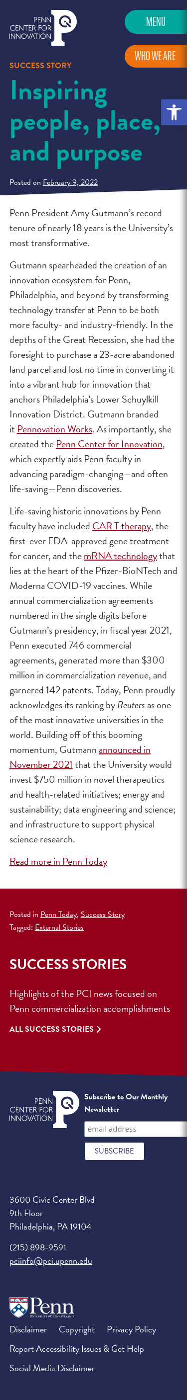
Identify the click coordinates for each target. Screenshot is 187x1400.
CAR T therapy (121, 525)
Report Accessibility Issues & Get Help (76, 1348)
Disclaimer (28, 1329)
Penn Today (58, 914)
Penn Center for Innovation (43, 28)
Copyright (77, 1329)
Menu (156, 21)
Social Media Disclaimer (52, 1368)
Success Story (103, 914)
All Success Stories (51, 1029)
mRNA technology (120, 555)
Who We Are (155, 56)
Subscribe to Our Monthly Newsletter (126, 1103)
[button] (174, 112)
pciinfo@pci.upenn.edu (50, 1260)
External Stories (59, 927)
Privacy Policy (131, 1329)
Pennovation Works (54, 428)
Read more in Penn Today (58, 861)
